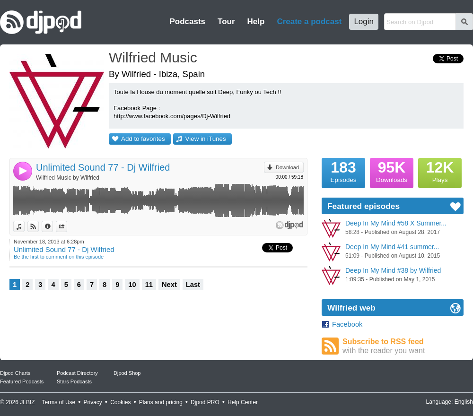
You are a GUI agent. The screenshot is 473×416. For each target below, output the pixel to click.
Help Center (243, 402)
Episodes (343, 170)
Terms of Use (59, 402)
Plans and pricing (161, 402)
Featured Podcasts (22, 381)
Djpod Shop (127, 373)
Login (364, 21)
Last (193, 284)
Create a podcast (309, 21)
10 (132, 284)
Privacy (93, 402)
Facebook (347, 324)
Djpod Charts (15, 373)
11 (149, 284)
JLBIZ (27, 402)
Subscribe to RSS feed (403, 346)
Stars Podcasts (74, 381)
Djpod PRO (205, 402)
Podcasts (187, 21)
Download (287, 167)
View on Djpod (38, 226)
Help (256, 21)
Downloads (391, 170)
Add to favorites (143, 138)
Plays (440, 170)
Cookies (120, 402)
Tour (226, 21)
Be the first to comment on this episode (59, 257)
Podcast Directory (77, 373)
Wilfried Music (153, 57)
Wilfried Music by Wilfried (67, 177)
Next (169, 284)
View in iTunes (205, 138)
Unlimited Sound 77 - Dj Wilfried (103, 167)
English (464, 402)
